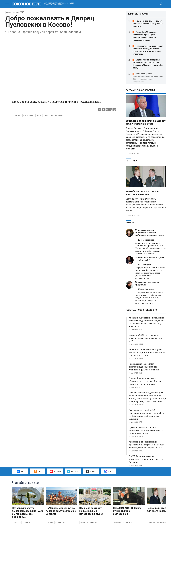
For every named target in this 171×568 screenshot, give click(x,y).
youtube (55, 471)
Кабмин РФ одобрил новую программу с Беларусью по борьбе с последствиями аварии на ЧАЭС (146, 444)
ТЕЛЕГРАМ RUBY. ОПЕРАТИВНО (141, 310)
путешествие (28, 115)
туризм (39, 115)
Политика (131, 161)
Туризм (83, 522)
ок (37, 471)
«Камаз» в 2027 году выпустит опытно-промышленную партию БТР (145, 338)
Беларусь (16, 115)
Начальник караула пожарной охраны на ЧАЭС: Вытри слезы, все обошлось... (28, 512)
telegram (73, 471)
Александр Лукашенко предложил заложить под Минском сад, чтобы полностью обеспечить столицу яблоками (146, 322)
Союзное (50, 522)
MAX (108, 471)
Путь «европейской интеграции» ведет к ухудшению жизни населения (149, 233)
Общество (17, 522)
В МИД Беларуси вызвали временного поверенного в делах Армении (146, 459)
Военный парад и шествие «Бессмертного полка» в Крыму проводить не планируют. (145, 381)
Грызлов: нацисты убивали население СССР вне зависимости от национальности (146, 430)
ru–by (90, 471)
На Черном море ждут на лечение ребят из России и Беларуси (61, 511)
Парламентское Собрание (141, 90)
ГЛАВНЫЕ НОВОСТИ (138, 14)
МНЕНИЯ (130, 222)
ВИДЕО (8, 12)
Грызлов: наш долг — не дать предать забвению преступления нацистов (148, 23)
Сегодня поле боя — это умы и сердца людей (149, 258)
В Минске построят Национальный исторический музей (91, 511)
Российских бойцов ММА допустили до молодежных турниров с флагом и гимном (144, 366)
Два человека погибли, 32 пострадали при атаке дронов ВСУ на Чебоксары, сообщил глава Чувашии (146, 414)
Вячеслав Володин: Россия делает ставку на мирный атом (146, 122)
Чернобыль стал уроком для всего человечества (142, 193)
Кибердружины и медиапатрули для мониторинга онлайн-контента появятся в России (147, 352)
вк (20, 471)
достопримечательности (54, 115)
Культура (117, 522)
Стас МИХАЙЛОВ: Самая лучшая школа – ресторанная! (127, 511)
